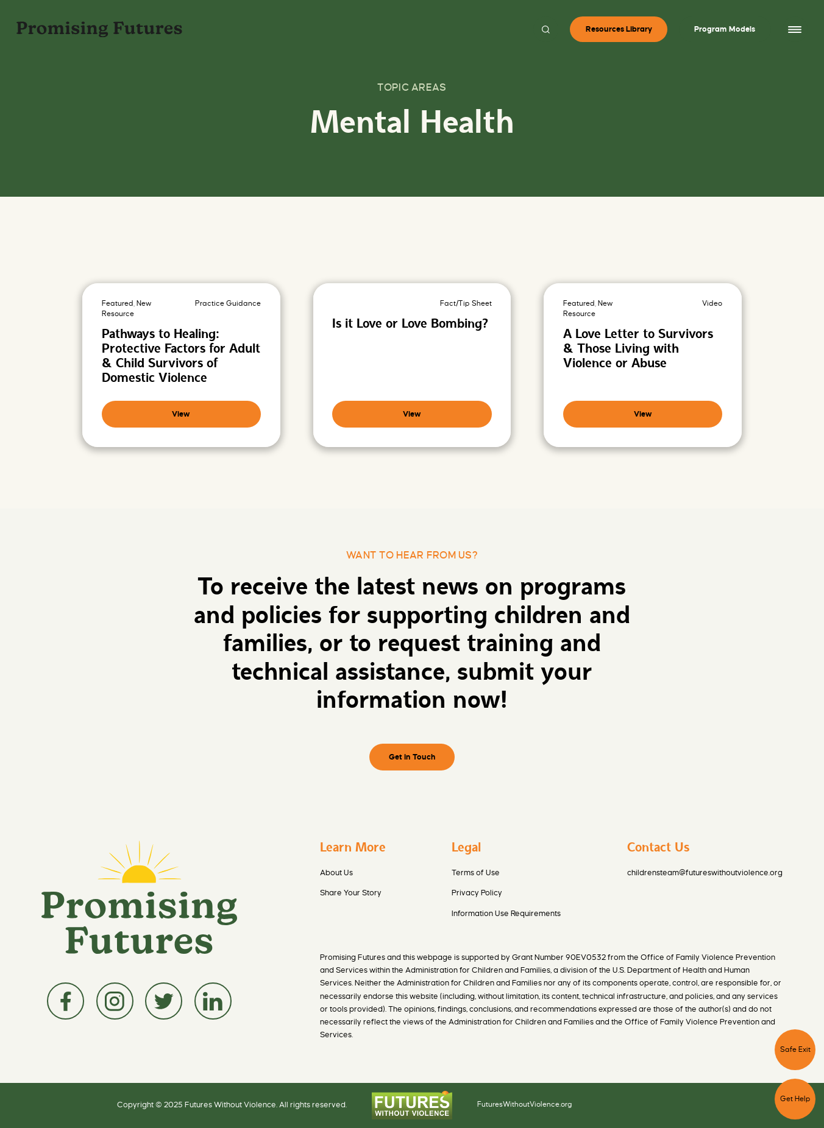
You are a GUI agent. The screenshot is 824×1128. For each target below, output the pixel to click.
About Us (336, 873)
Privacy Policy (477, 893)
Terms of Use (476, 873)
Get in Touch (412, 757)
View (181, 414)
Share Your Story (351, 893)
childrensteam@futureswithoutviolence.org (705, 873)
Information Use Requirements (506, 913)
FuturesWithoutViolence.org (524, 1105)
